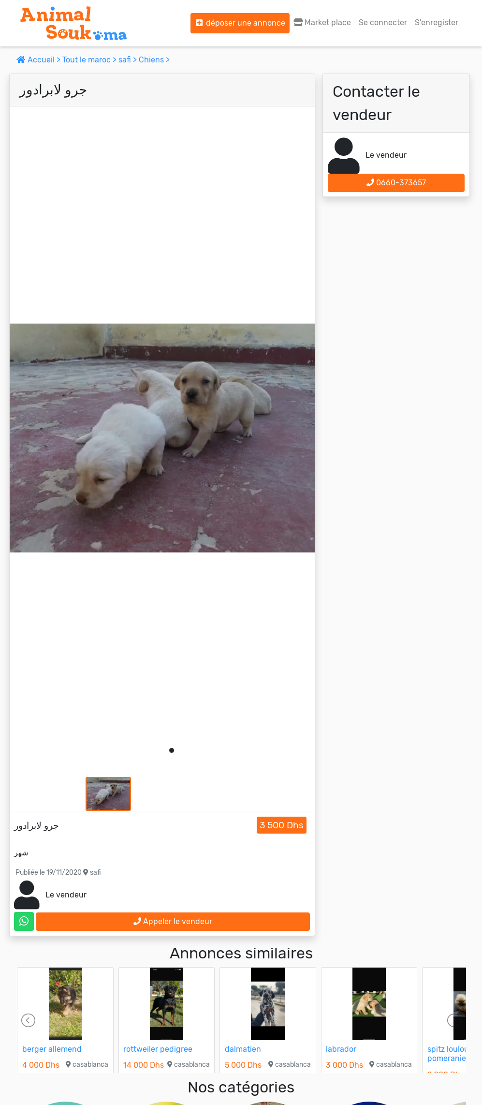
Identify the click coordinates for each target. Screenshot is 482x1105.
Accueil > (39, 59)
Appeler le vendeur (172, 921)
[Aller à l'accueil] (73, 23)
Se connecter (383, 22)
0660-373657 (396, 182)
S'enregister (436, 22)
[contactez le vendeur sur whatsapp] (24, 921)
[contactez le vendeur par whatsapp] (24, 921)
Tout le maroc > (90, 59)
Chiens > (154, 59)
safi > (128, 59)
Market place (322, 22)
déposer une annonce (240, 23)
